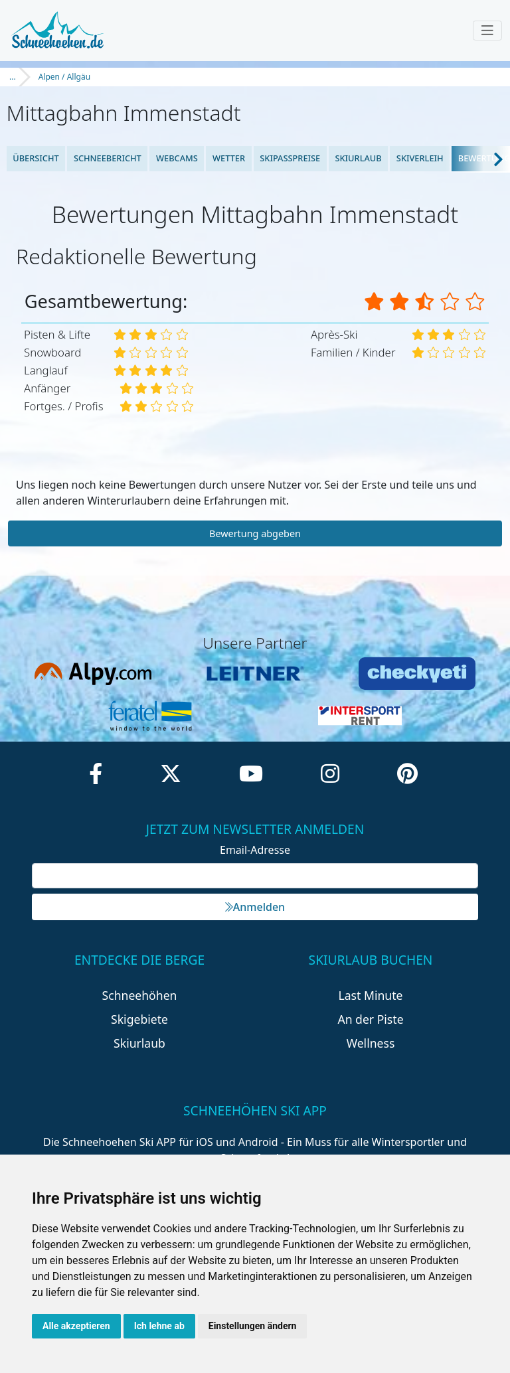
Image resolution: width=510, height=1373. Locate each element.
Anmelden (255, 907)
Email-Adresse (255, 850)
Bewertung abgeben (255, 533)
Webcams (177, 158)
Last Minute (371, 995)
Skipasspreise (290, 158)
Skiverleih (420, 158)
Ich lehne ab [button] (159, 1326)
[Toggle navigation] (487, 30)
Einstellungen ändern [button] (253, 1326)
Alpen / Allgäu (64, 76)
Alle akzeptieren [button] (76, 1326)
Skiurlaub (358, 158)
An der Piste (370, 1019)
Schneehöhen (139, 995)
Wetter (228, 158)
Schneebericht (107, 158)
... (12, 76)
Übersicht (36, 158)
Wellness (371, 1043)
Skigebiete (139, 1019)
